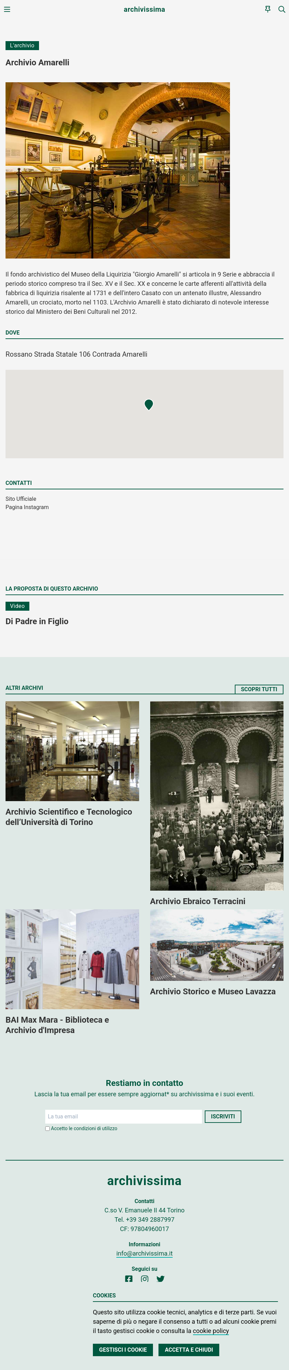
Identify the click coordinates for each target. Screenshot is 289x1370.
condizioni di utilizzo (95, 1128)
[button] (149, 405)
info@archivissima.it (144, 1253)
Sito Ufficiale (21, 499)
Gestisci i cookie (123, 1349)
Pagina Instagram (27, 507)
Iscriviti (223, 1116)
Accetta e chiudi (189, 1349)
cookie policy (211, 1330)
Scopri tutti (259, 689)
